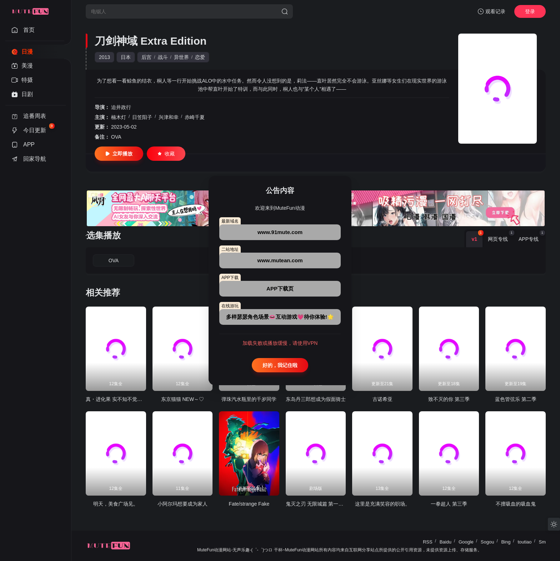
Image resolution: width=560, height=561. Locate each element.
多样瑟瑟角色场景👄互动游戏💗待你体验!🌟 (280, 317)
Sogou (487, 542)
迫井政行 (121, 107)
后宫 (146, 57)
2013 (104, 57)
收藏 (166, 154)
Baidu (445, 542)
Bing (505, 542)
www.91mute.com (280, 232)
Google (466, 542)
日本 (126, 57)
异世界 (181, 57)
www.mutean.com (280, 260)
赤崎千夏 (195, 117)
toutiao (524, 542)
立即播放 (118, 154)
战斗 (163, 57)
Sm (542, 542)
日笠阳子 (142, 117)
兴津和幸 (169, 117)
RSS (427, 542)
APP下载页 (280, 289)
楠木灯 (118, 117)
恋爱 (200, 57)
